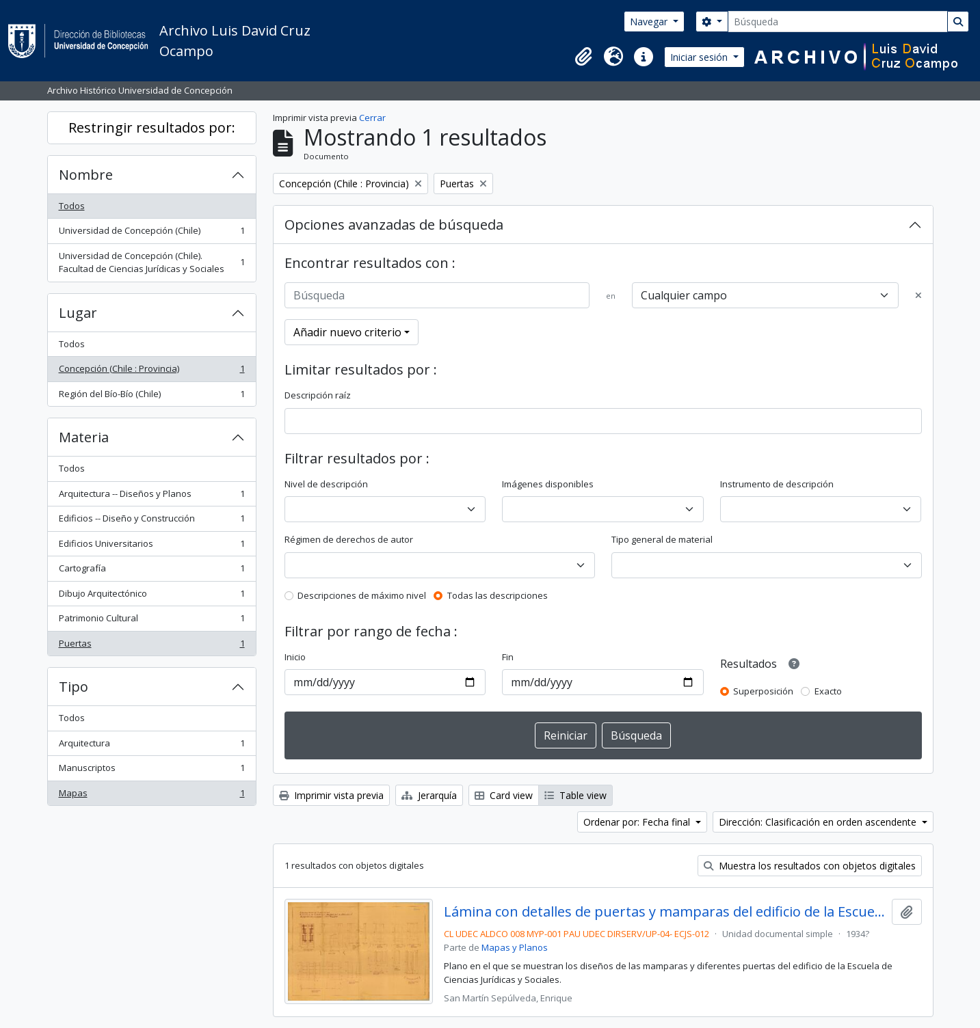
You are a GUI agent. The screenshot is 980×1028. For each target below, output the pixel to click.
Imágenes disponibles (548, 484)
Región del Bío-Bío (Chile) (151, 397)
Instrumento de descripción (777, 484)
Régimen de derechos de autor (348, 539)
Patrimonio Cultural (151, 621)
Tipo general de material (662, 539)
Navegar (650, 21)
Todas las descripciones (497, 595)
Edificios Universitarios (151, 546)
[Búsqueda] (838, 21)
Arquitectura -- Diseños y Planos (151, 496)
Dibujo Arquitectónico (151, 596)
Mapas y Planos (514, 947)
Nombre (86, 174)
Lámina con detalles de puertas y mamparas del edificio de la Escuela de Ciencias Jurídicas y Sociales (665, 912)
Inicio (295, 657)
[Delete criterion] (918, 296)
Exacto (828, 691)
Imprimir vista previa (331, 795)
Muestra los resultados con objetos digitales (810, 865)
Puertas (151, 646)
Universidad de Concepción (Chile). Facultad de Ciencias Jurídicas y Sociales (151, 262)
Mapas (151, 796)
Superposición (763, 691)
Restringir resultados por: (151, 127)
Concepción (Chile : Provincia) (151, 371)
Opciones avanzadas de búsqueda (393, 224)
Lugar (78, 312)
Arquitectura (151, 746)
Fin (508, 657)
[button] (583, 57)
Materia (84, 437)
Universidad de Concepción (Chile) (151, 233)
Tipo (73, 686)
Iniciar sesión (700, 57)
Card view (504, 795)
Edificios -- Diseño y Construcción (151, 521)
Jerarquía (429, 795)
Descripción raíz (317, 395)
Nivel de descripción (326, 484)
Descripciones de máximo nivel (361, 595)
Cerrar (372, 117)
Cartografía (151, 571)
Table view (575, 795)
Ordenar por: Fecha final (638, 821)
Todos (72, 206)
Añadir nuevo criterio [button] (347, 332)
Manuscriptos (151, 770)
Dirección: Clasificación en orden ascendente (819, 821)
